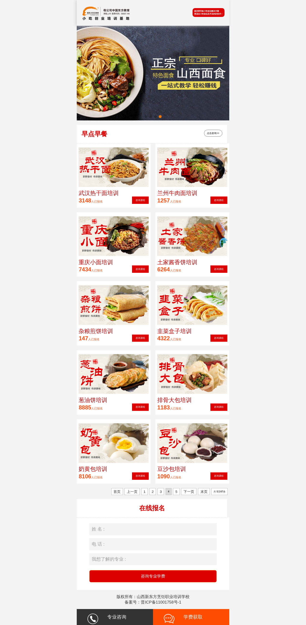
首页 (117, 492)
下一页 (189, 492)
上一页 (132, 492)
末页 (204, 492)
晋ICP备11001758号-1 (161, 602)
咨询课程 (140, 200)
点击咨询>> (213, 133)
